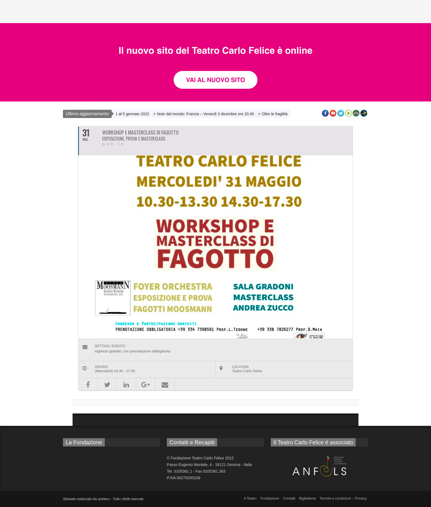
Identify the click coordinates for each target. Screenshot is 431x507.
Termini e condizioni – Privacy (343, 498)
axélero (104, 499)
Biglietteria (307, 498)
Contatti (289, 498)
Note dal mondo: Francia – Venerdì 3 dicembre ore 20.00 (206, 114)
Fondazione (270, 498)
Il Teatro (250, 498)
